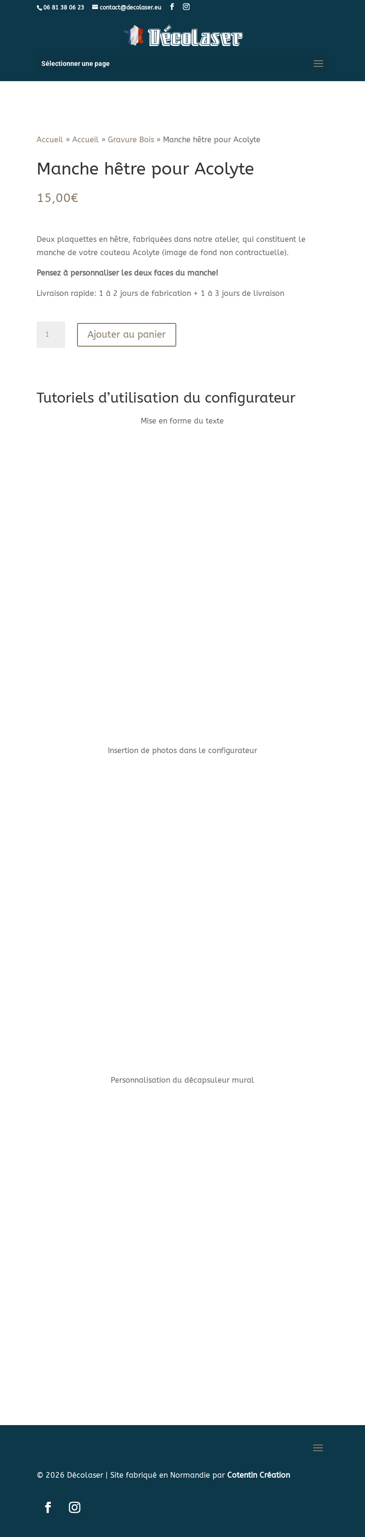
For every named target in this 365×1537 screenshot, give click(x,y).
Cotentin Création (258, 1475)
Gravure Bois (131, 139)
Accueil (50, 139)
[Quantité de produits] (51, 335)
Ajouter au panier (126, 334)
